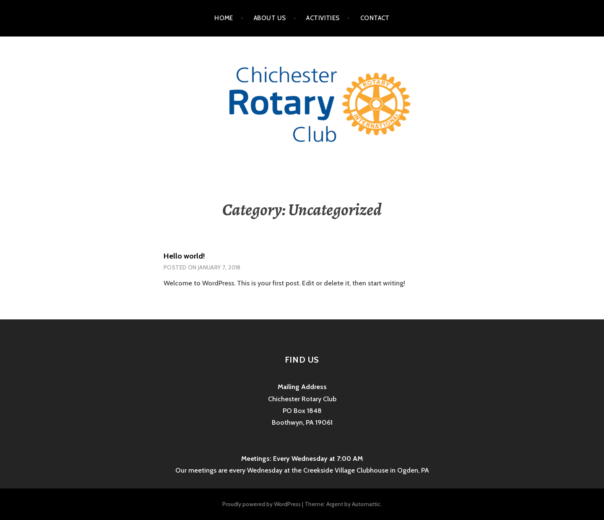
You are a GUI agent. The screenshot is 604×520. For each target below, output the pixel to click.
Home (223, 18)
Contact (375, 18)
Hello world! (184, 256)
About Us (270, 18)
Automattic (366, 504)
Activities (323, 18)
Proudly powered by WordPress (261, 504)
